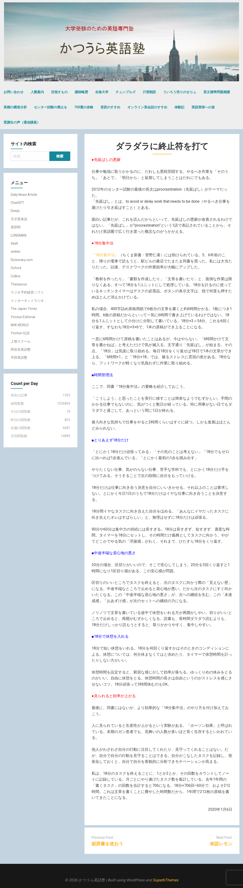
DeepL (15, 211)
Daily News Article (24, 195)
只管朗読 (149, 92)
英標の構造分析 (15, 107)
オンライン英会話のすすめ (147, 107)
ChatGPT (17, 203)
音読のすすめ (110, 107)
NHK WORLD (20, 325)
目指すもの (59, 92)
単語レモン (221, 844)
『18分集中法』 (105, 255)
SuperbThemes (165, 880)
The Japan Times (24, 309)
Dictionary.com (22, 260)
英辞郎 (16, 227)
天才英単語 (19, 219)
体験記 (179, 107)
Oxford (16, 268)
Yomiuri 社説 (20, 333)
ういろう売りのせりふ (179, 92)
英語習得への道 (203, 107)
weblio (15, 251)
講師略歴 (81, 92)
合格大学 (101, 92)
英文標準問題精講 (216, 92)
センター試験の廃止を (50, 107)
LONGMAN (18, 235)
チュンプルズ (126, 92)
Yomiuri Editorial (23, 317)
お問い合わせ (13, 92)
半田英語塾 (19, 357)
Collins (15, 276)
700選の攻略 (83, 107)
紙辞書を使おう (107, 844)
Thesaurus (19, 284)
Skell (14, 243)
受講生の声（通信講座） (22, 122)
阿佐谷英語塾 (21, 349)
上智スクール (21, 341)
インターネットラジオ (27, 300)
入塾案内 (37, 92)
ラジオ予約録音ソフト (27, 292)
